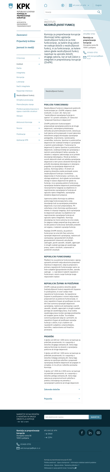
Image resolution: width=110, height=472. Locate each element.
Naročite (95, 417)
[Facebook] (82, 432)
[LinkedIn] (90, 432)
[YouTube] (98, 432)
